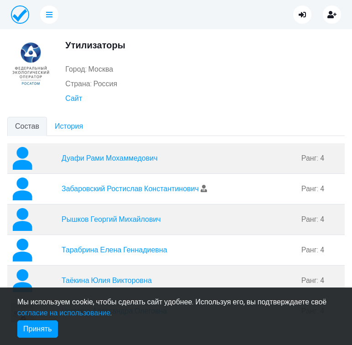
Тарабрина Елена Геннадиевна (114, 250)
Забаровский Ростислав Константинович (130, 188)
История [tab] (69, 126)
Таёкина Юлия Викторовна (107, 280)
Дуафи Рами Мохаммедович (109, 158)
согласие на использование (63, 313)
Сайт (73, 98)
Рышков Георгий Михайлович (111, 219)
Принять (37, 329)
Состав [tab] (27, 126)
